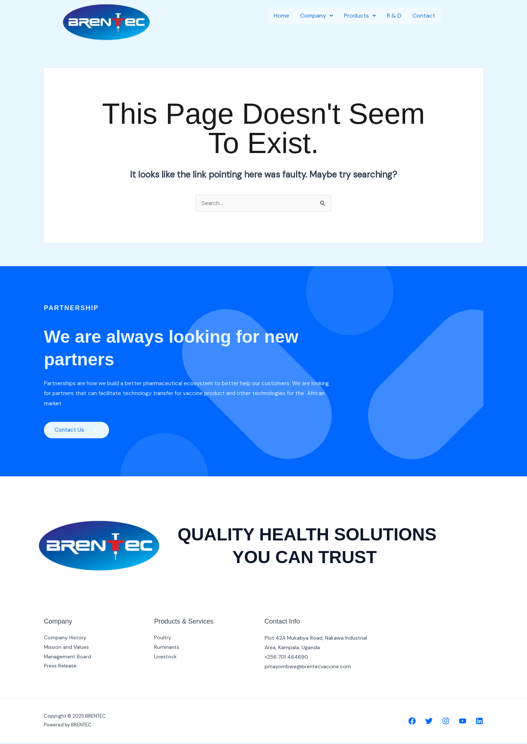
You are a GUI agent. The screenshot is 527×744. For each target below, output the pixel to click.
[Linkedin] (479, 722)
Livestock (165, 658)
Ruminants (166, 649)
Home (281, 15)
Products (360, 15)
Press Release (60, 668)
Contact (423, 15)
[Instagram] (445, 722)
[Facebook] (412, 722)
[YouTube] (462, 722)
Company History (65, 639)
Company (316, 15)
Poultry (162, 639)
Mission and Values (66, 649)
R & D (394, 15)
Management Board (67, 658)
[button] (317, 15)
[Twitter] (429, 722)
